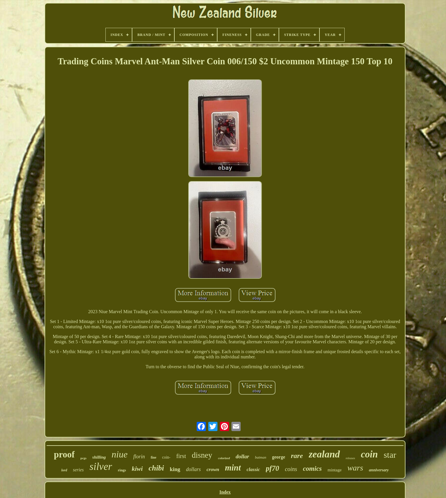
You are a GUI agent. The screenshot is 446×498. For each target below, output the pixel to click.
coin (369, 454)
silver (100, 466)
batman (260, 457)
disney (202, 455)
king (175, 469)
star (390, 454)
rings (122, 470)
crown (212, 469)
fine (153, 457)
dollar (242, 456)
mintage (334, 470)
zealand (324, 454)
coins (291, 469)
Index (225, 492)
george (278, 457)
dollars (193, 469)
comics (312, 468)
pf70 (272, 468)
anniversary (379, 470)
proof (64, 454)
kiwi (137, 468)
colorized (224, 458)
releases (350, 458)
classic (253, 469)
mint (233, 467)
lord (64, 470)
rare (297, 455)
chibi (156, 468)
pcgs (84, 458)
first (181, 456)
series (78, 469)
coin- (166, 457)
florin (139, 456)
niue (119, 454)
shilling (99, 457)
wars (355, 467)
